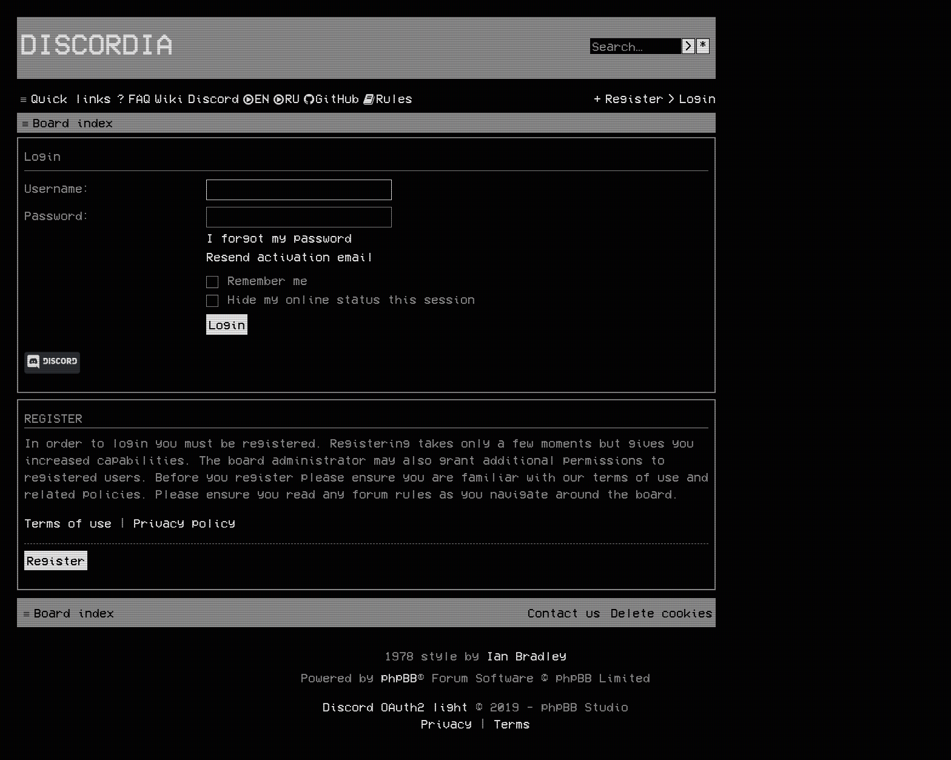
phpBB (399, 677)
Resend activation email (290, 256)
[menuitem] (132, 98)
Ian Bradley (526, 655)
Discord (52, 362)
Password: (57, 215)
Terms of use (68, 522)
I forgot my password (279, 237)
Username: (57, 188)
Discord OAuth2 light (395, 706)
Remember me (256, 280)
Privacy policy (184, 522)
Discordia (96, 43)
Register (56, 560)
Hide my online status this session (340, 299)
